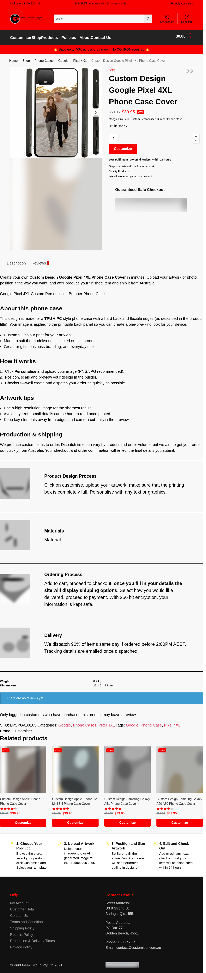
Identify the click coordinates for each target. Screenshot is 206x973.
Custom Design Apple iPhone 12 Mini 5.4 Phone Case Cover (74, 799)
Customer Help (22, 906)
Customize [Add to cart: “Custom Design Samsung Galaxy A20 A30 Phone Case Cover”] (180, 820)
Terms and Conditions (27, 919)
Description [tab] (16, 260)
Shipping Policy (22, 925)
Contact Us (19, 913)
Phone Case (151, 722)
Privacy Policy (21, 944)
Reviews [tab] (40, 260)
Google (63, 58)
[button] (184, 36)
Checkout (186, 18)
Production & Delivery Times (32, 938)
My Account (167, 18)
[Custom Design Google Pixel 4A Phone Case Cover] (187, 68)
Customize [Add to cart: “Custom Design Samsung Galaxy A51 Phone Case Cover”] (127, 820)
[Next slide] (96, 110)
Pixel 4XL (80, 58)
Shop (26, 58)
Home (13, 58)
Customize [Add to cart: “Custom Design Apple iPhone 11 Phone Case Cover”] (23, 820)
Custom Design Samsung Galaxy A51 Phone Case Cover (127, 799)
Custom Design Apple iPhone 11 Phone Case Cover (22, 799)
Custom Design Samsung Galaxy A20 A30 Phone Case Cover (179, 799)
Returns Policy (21, 932)
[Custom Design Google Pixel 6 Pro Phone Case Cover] (191, 68)
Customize (123, 146)
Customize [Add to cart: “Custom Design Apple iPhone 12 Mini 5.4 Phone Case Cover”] (75, 820)
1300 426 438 (32, 3)
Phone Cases (44, 58)
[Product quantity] (113, 136)
